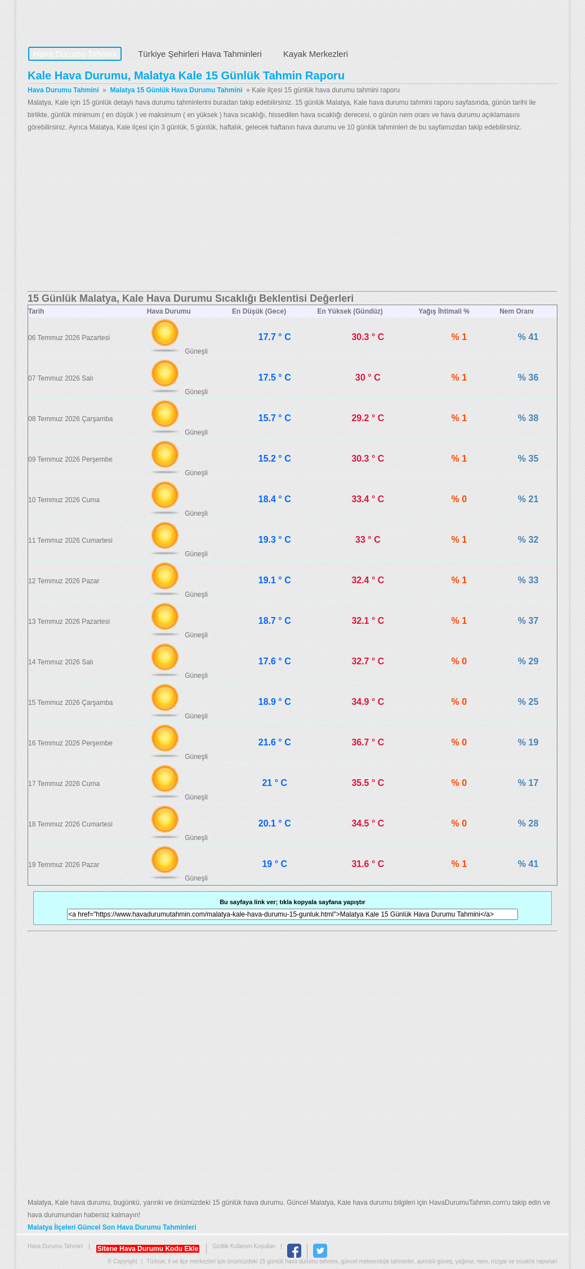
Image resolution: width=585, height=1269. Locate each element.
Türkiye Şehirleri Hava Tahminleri (200, 54)
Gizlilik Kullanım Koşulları (243, 1246)
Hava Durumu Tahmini (98, 20)
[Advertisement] (292, 212)
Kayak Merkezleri (315, 54)
